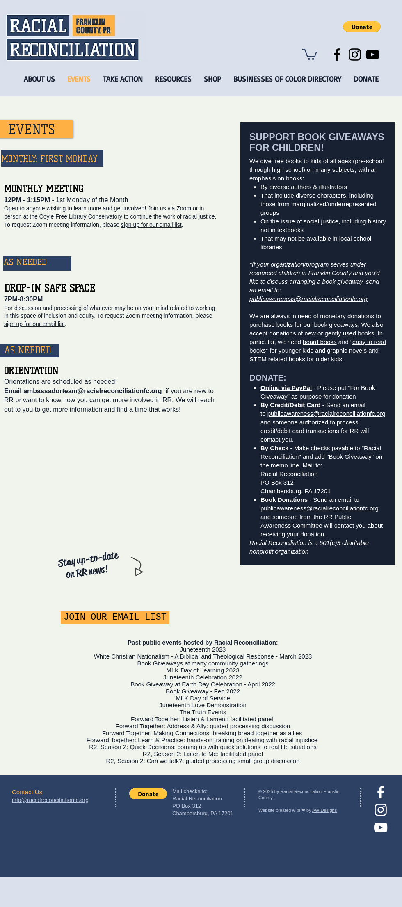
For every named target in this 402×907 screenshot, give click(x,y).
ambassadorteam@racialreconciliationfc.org (92, 390)
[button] (362, 26)
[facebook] (380, 792)
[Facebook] (337, 54)
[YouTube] (372, 54)
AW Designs (324, 810)
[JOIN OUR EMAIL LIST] (115, 617)
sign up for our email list (151, 224)
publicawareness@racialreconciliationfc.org (308, 298)
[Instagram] (355, 54)
